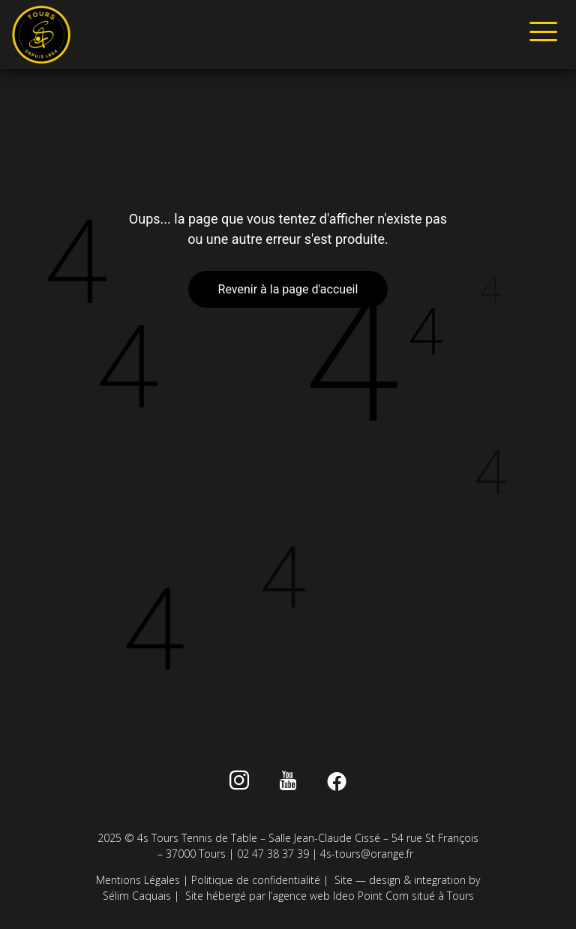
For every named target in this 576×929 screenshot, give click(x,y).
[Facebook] (336, 783)
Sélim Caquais (137, 895)
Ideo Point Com (371, 895)
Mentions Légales (138, 880)
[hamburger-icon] (540, 35)
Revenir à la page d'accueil (288, 289)
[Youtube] (288, 783)
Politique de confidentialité (255, 880)
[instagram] (239, 783)
